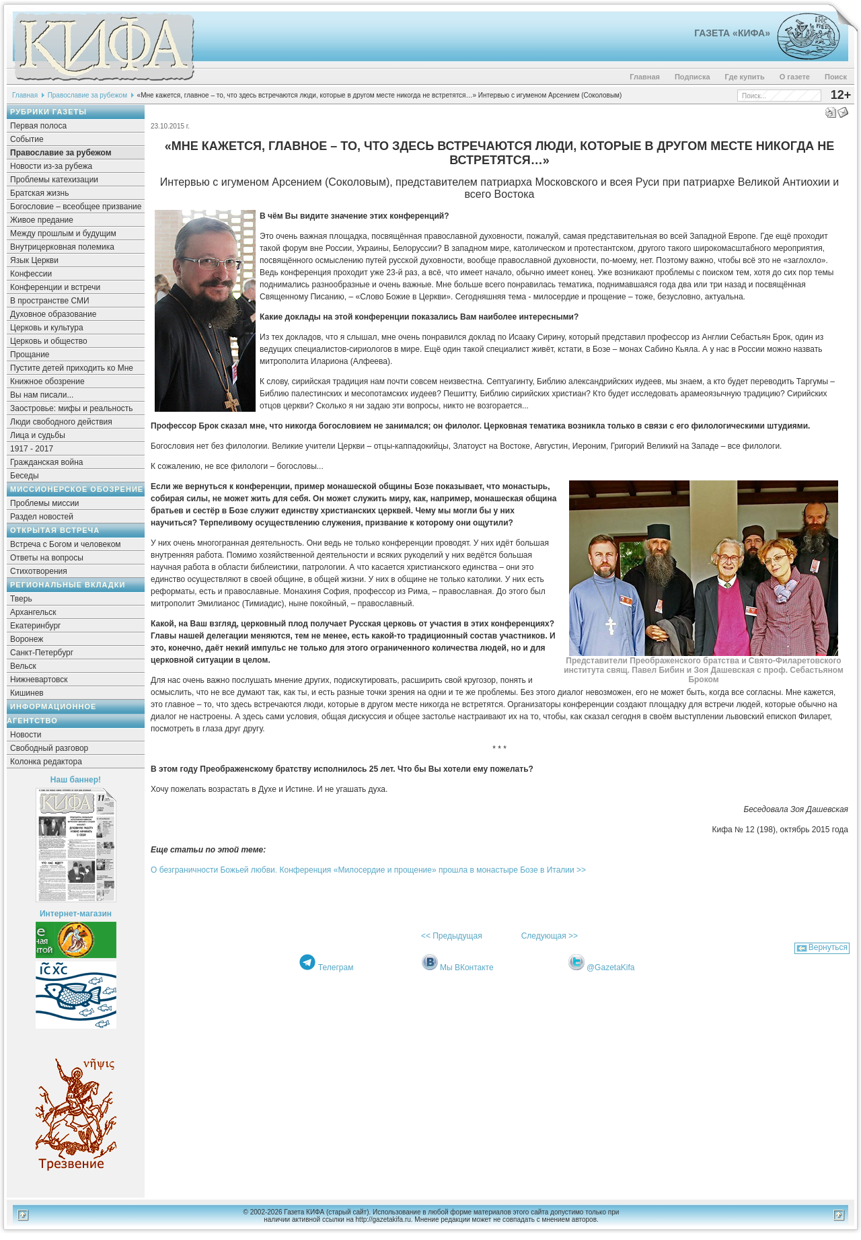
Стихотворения (38, 571)
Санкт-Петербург (41, 652)
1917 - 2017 (31, 448)
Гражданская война (46, 462)
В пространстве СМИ (49, 300)
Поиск (836, 77)
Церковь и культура (46, 327)
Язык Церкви (34, 260)
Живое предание (41, 220)
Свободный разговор (49, 748)
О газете (795, 77)
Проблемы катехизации (54, 179)
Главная (645, 77)
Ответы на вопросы (46, 557)
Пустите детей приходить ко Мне (71, 368)
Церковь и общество (48, 341)
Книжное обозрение (47, 381)
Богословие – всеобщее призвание (75, 206)
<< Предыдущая (451, 936)
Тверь (21, 599)
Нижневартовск (39, 679)
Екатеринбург (35, 625)
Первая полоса (38, 126)
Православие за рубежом (87, 95)
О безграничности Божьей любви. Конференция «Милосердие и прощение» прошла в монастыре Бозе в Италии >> (368, 870)
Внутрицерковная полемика (62, 247)
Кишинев (27, 693)
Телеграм (336, 967)
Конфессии (31, 274)
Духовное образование (53, 314)
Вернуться (828, 947)
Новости (25, 734)
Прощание (30, 354)
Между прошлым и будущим (63, 233)
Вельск (23, 666)
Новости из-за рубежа (51, 166)
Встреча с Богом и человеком (65, 544)
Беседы (24, 475)
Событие (27, 139)
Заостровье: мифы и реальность (71, 408)
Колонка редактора (46, 761)
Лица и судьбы (37, 435)
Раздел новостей (41, 516)
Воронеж (26, 639)
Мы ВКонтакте (467, 967)
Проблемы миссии (44, 503)
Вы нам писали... (41, 395)
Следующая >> (549, 936)
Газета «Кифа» (732, 33)
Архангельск (33, 612)
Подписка (692, 77)
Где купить (745, 77)
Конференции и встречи (55, 287)
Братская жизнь (39, 193)
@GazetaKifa (611, 967)
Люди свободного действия (61, 422)
